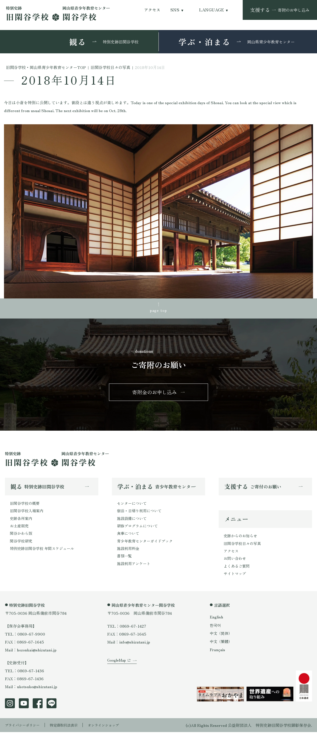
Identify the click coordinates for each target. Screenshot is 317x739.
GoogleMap (117, 672)
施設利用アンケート (135, 571)
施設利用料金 (129, 555)
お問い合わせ (235, 564)
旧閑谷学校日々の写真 (243, 548)
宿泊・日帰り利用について (140, 515)
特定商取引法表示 (70, 732)
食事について (129, 539)
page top (158, 311)
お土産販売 (20, 531)
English (217, 624)
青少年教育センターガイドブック (146, 547)
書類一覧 (125, 563)
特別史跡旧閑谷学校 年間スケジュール (44, 555)
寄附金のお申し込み (154, 394)
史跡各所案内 (22, 523)
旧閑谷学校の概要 (26, 507)
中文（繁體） (222, 648)
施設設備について (133, 523)
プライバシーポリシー (25, 732)
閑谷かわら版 (22, 539)
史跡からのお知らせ (241, 541)
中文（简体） (222, 640)
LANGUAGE (211, 10)
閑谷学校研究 (22, 547)
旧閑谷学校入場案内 (28, 515)
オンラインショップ (114, 732)
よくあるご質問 (237, 572)
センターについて (133, 507)
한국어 (216, 632)
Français (218, 657)
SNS (174, 10)
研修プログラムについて (138, 531)
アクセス (152, 10)
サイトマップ (235, 580)
